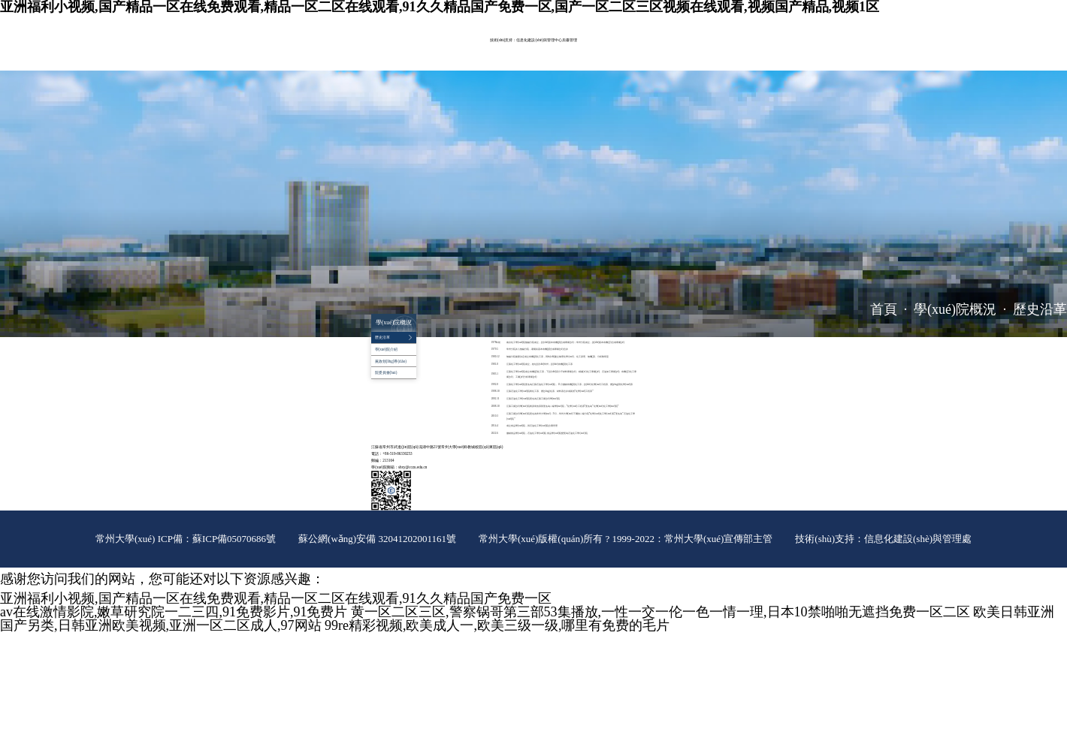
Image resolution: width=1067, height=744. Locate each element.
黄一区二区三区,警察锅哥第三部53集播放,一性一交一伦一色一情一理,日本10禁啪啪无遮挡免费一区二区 (660, 611)
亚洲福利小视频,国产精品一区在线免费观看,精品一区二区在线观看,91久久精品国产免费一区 (276, 598)
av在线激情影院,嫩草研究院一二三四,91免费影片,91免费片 (174, 611)
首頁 (883, 309)
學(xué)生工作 (646, 51)
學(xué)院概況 (386, 51)
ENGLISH (669, 20)
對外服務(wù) (420, 64)
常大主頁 (651, 20)
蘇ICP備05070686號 (234, 538)
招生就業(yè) (385, 64)
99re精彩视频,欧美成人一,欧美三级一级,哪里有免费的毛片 (497, 625)
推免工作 (480, 64)
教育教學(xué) (459, 51)
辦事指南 (452, 64)
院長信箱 (690, 20)
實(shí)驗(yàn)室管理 (538, 51)
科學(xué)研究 (495, 51)
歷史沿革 (1040, 309)
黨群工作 (614, 51)
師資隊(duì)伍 (423, 51)
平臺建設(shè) (582, 51)
